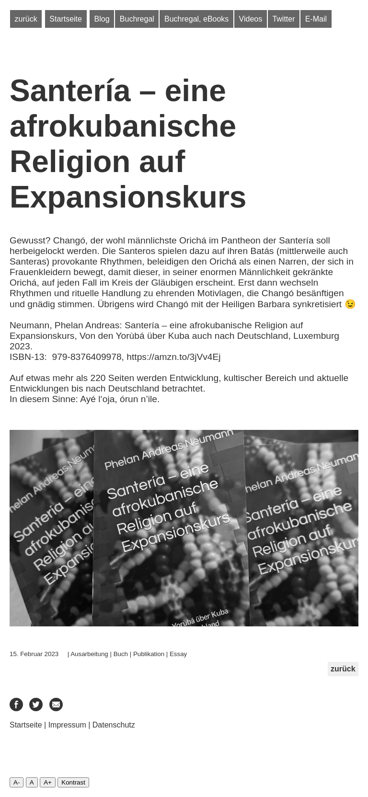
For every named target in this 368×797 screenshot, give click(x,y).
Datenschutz (113, 725)
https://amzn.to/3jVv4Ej (173, 357)
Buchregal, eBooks (196, 19)
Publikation (148, 654)
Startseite (65, 19)
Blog (102, 19)
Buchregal (137, 19)
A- (16, 782)
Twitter (283, 19)
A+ (48, 782)
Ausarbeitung (89, 654)
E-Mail (316, 19)
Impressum (67, 725)
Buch (121, 654)
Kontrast (73, 782)
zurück (26, 19)
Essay (178, 654)
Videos (251, 19)
